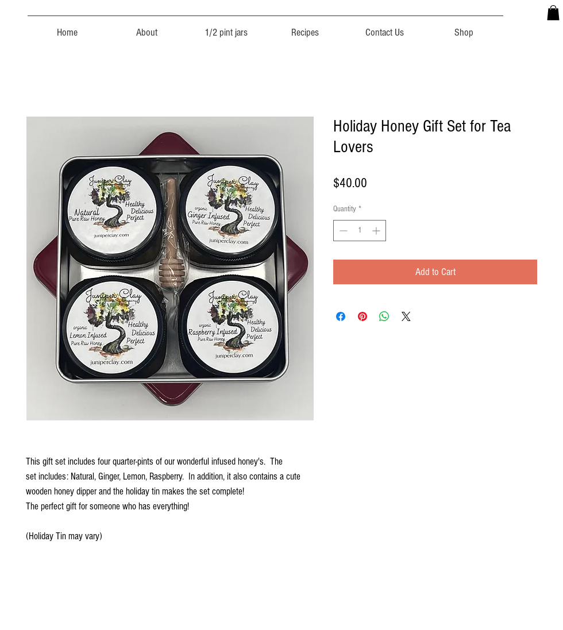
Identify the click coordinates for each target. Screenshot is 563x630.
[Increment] (377, 231)
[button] (553, 12)
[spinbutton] (359, 231)
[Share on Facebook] (341, 316)
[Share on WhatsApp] (384, 316)
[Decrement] (342, 231)
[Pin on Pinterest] (362, 316)
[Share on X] (406, 316)
